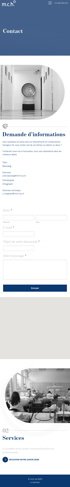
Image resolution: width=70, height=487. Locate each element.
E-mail (8, 227)
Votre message (15, 256)
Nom (7, 210)
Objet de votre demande (21, 242)
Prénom (6, 222)
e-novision (35, 482)
